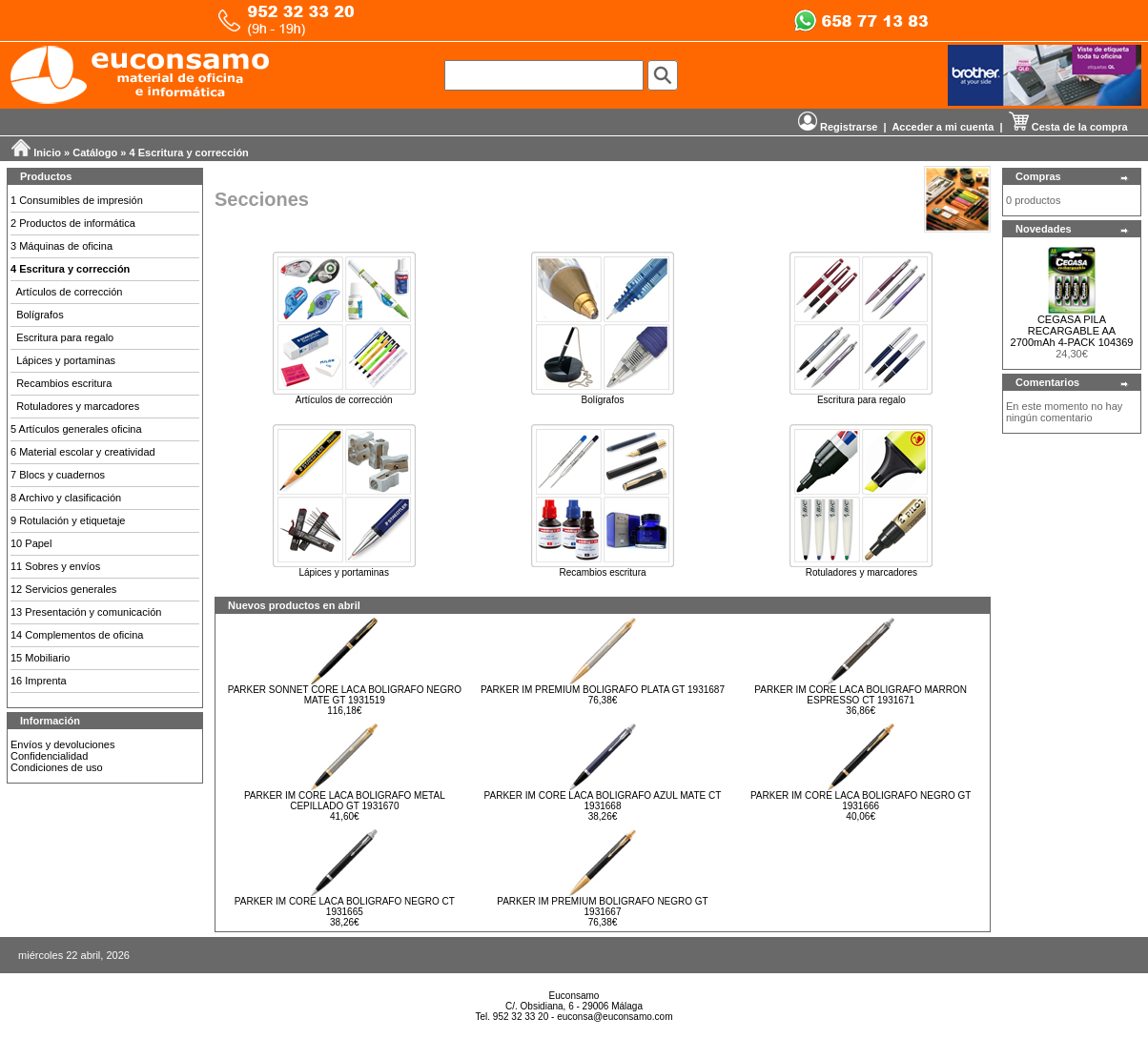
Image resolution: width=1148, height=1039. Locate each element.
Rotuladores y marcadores (77, 406)
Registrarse (838, 126)
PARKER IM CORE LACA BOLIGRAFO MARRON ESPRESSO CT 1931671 (860, 694)
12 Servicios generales (63, 589)
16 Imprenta (38, 680)
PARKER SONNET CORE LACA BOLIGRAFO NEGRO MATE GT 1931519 (344, 694)
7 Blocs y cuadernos (57, 474)
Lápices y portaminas (65, 360)
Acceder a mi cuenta (943, 126)
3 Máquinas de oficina (61, 246)
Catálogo (94, 152)
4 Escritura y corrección (189, 152)
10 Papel (30, 543)
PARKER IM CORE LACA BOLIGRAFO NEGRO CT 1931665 (345, 906)
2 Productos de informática (72, 223)
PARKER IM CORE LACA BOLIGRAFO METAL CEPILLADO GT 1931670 (344, 800)
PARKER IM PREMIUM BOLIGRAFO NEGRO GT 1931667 (602, 906)
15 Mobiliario (40, 657)
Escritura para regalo (64, 337)
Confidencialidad (49, 756)
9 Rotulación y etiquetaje (67, 520)
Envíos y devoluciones (62, 744)
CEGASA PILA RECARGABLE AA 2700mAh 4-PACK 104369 (1072, 331)
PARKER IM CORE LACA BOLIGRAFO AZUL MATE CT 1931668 (603, 800)
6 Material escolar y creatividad (82, 452)
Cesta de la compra (1068, 126)
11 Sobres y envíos (55, 566)
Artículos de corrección (69, 291)
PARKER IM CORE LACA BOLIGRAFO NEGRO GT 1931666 (861, 800)
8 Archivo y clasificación (65, 497)
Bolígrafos (40, 314)
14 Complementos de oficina (76, 635)
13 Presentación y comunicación (85, 612)
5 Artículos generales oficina (76, 429)
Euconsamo (574, 995)
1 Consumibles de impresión (76, 200)
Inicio (47, 152)
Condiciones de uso (56, 767)
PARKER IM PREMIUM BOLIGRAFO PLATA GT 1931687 (603, 689)
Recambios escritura (64, 383)
